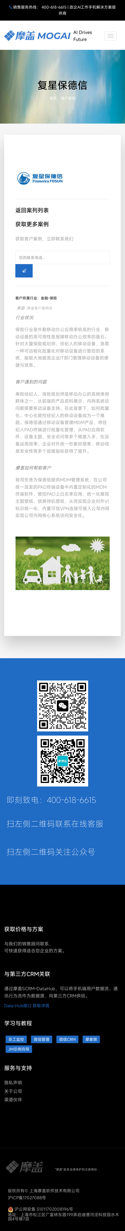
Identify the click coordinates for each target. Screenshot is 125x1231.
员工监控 (16, 1039)
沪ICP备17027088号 (27, 1197)
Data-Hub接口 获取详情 (26, 1005)
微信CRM (67, 1039)
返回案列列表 (32, 210)
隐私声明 (13, 1083)
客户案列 (68, 98)
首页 (53, 98)
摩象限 (91, 1039)
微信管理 (41, 1039)
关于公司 (13, 1091)
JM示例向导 (18, 1049)
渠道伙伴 (13, 1100)
